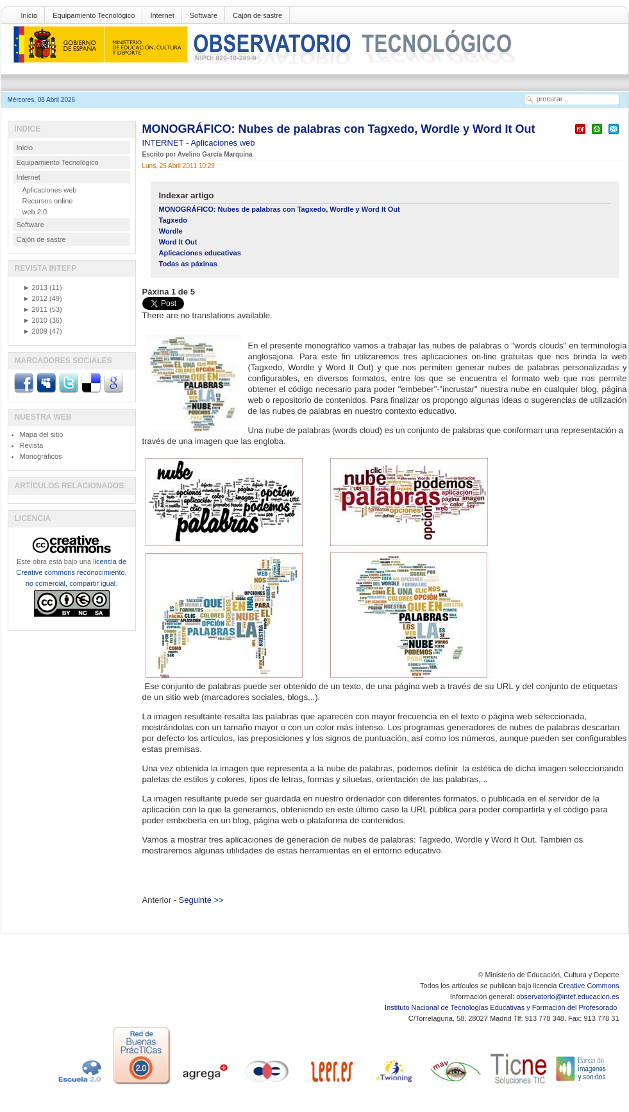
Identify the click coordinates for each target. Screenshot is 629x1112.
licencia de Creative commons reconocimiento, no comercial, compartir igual (71, 572)
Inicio (29, 15)
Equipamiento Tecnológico (94, 15)
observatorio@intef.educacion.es (567, 996)
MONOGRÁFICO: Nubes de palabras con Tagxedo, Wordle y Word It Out (338, 129)
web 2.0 (34, 212)
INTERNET (164, 143)
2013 (35, 287)
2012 (35, 298)
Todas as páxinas (188, 264)
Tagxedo (173, 220)
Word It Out (178, 242)
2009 (35, 331)
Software (203, 15)
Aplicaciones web (222, 143)
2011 (35, 309)
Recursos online (47, 201)
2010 (35, 320)
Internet (162, 15)
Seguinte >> (201, 900)
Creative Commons (588, 985)
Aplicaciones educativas (200, 253)
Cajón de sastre (257, 15)
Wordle (171, 231)
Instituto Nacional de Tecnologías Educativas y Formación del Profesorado (502, 1007)
